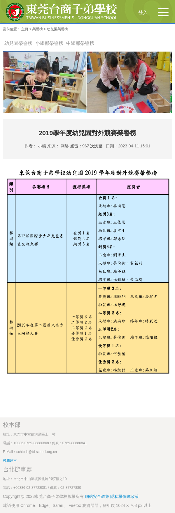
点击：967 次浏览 (86, 146)
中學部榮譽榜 (80, 43)
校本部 (11, 425)
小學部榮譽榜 (49, 43)
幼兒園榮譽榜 (57, 29)
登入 (143, 12)
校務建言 (10, 461)
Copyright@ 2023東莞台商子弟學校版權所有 (43, 496)
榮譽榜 (37, 29)
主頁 (24, 29)
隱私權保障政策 (124, 496)
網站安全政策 (98, 496)
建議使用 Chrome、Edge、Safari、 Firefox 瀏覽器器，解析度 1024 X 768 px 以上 (77, 505)
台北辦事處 (17, 469)
